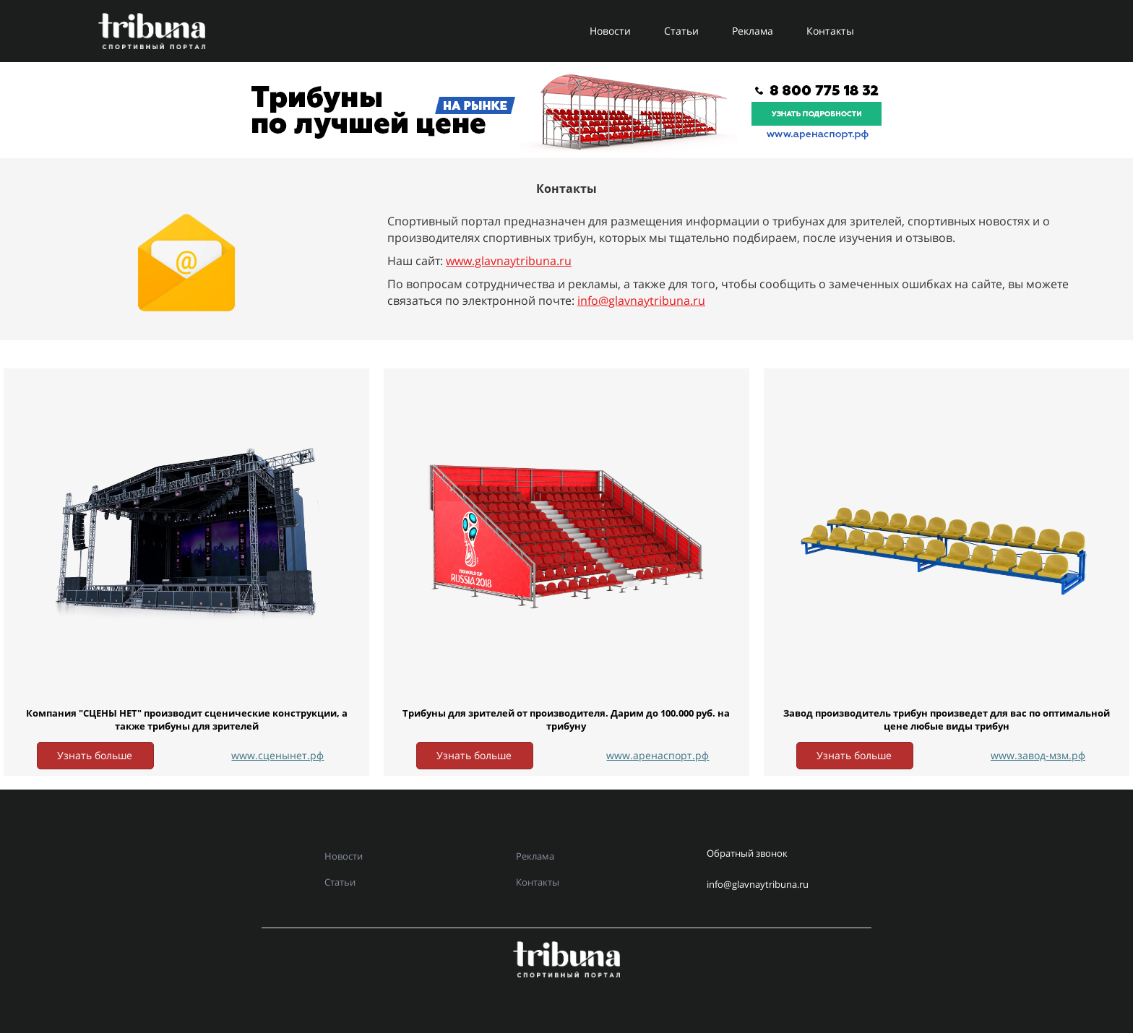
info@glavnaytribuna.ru (641, 300)
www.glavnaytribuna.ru (509, 261)
